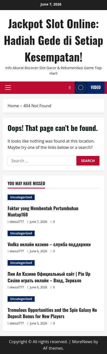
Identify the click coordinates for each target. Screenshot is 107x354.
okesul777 (17, 222)
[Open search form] (70, 88)
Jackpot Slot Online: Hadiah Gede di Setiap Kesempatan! (53, 40)
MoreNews (82, 341)
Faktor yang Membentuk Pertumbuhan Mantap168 (43, 211)
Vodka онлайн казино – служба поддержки (49, 244)
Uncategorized (21, 197)
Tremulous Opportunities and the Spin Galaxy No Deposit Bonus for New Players (52, 313)
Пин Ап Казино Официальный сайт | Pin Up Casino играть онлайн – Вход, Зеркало (49, 276)
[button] (8, 87)
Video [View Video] (88, 87)
